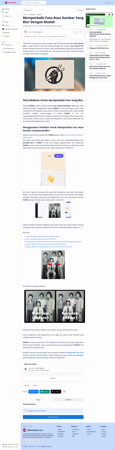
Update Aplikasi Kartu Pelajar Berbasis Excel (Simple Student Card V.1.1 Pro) (99, 57)
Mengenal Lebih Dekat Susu (98, 48)
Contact (89, 429)
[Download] (100, 29)
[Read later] (75, 32)
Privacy (16, 444)
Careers (103, 436)
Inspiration (75, 434)
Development (61, 431)
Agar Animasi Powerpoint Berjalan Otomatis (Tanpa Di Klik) (46, 244)
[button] (3, 2)
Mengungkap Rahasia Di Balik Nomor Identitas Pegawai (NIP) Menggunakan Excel (54, 242)
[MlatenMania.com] (12, 2)
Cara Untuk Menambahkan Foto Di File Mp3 (41, 239)
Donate (89, 434)
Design (60, 429)
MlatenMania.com (34, 446)
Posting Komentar (53, 417)
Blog (73, 436)
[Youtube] (27, 441)
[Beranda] (10, 9)
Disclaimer (11, 444)
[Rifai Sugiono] (35, 32)
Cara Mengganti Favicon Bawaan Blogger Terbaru (43, 236)
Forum (74, 431)
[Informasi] (27, 385)
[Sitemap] (10, 32)
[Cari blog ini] (33, 2)
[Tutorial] (35, 385)
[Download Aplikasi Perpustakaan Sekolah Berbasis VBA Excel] (99, 19)
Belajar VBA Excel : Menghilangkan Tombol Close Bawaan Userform (49, 247)
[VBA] (105, 29)
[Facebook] (24, 441)
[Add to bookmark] (111, 14)
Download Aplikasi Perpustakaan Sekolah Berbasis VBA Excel (100, 34)
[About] (10, 22)
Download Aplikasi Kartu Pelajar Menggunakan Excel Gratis (100, 77)
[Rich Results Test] (10, 48)
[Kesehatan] (106, 45)
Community (75, 429)
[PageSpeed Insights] (10, 52)
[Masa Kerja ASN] (10, 29)
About (103, 429)
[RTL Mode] (10, 45)
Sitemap (4, 444)
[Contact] (10, 25)
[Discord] (30, 441)
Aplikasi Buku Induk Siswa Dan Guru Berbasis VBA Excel (99, 67)
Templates (61, 436)
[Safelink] (10, 36)
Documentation (91, 431)
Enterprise (61, 434)
